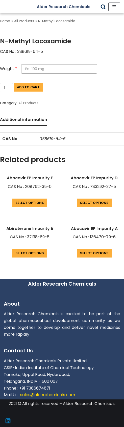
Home (5, 21)
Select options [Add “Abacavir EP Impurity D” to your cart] (94, 203)
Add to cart (28, 87)
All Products (24, 21)
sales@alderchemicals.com (47, 395)
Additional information (23, 119)
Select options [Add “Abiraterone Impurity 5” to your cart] (29, 253)
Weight (8, 69)
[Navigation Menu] (114, 7)
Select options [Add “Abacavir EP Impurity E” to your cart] (29, 203)
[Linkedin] (8, 421)
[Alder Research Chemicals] (67, 7)
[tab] (23, 120)
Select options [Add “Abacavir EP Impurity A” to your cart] (94, 253)
